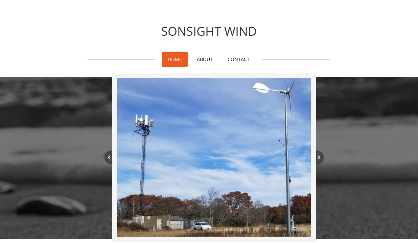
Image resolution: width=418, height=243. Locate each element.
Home (175, 59)
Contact (239, 59)
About (205, 59)
